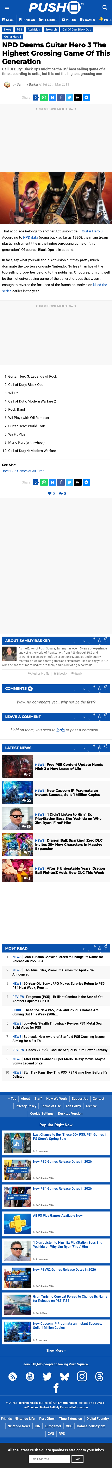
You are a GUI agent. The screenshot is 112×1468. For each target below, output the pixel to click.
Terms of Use (51, 1106)
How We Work (56, 1099)
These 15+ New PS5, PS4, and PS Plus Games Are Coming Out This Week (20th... (55, 1012)
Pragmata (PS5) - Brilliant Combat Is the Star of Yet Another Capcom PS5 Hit (57, 999)
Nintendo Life (25, 1419)
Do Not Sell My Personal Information (64, 1407)
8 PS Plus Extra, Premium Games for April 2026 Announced (53, 972)
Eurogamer (53, 1426)
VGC (69, 1426)
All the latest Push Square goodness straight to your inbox (56, 1450)
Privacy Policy (26, 1106)
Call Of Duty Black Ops (76, 29)
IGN (37, 1426)
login (61, 730)
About (25, 1099)
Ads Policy (73, 1106)
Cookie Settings (42, 1114)
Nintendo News (19, 1426)
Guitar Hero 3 (12, 36)
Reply (76, 673)
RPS (62, 1434)
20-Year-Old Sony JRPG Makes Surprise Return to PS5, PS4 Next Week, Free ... (58, 986)
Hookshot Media (27, 1403)
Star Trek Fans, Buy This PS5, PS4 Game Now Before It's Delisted (59, 1074)
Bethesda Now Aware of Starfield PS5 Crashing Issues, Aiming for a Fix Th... (58, 1039)
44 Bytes (98, 1403)
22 (26, 801)
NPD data (30, 237)
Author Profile (38, 673)
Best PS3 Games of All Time (23, 471)
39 (26, 827)
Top (12, 1099)
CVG (51, 1434)
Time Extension (70, 1419)
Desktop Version (70, 1114)
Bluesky (60, 673)
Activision (34, 29)
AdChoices (31, 1407)
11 (27, 853)
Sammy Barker (27, 84)
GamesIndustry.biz (91, 1426)
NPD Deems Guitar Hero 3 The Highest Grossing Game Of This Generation (56, 53)
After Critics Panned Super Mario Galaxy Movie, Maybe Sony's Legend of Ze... (58, 1061)
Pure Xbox (47, 1419)
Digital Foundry (98, 1419)
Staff (38, 1099)
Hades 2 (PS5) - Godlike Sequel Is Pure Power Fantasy (59, 1050)
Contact (98, 1099)
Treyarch (51, 29)
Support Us (80, 1099)
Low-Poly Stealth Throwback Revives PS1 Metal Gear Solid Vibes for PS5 (57, 1025)
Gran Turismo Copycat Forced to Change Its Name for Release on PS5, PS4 (57, 959)
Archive (91, 1106)
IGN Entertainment (64, 1403)
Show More (56, 1351)
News (7, 29)
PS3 (19, 29)
